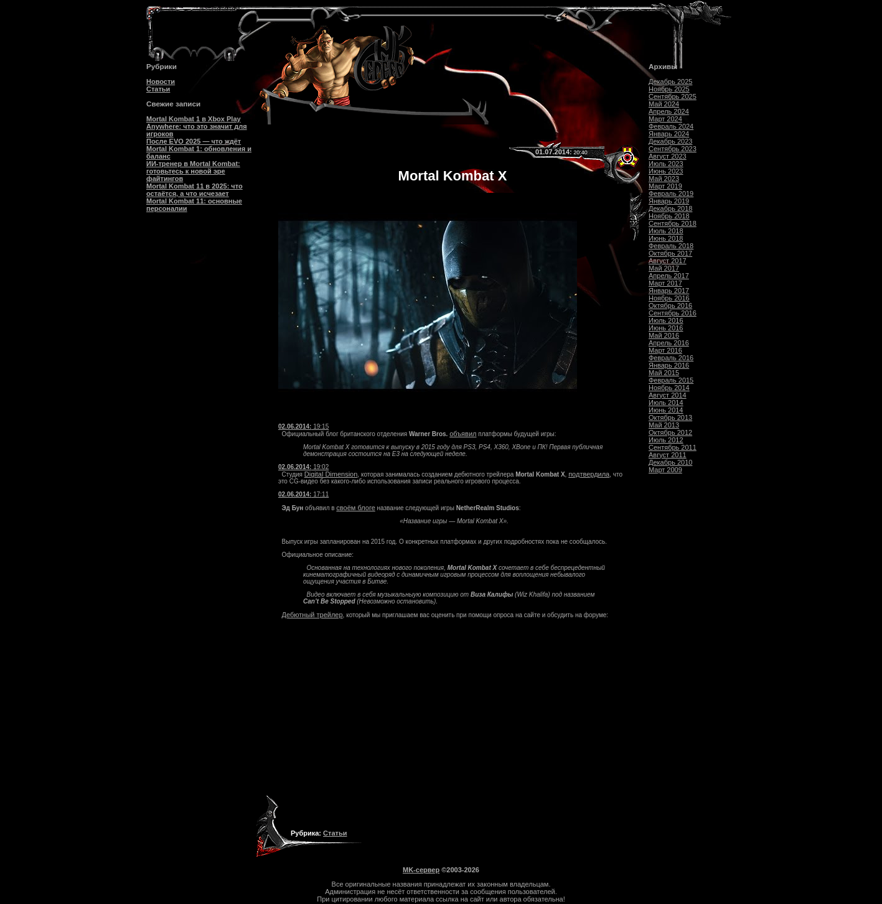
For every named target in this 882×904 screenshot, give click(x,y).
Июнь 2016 (666, 328)
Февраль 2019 (671, 193)
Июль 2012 (666, 440)
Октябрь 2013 (670, 417)
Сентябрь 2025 (673, 96)
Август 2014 (668, 395)
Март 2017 (665, 283)
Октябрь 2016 (670, 305)
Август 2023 (668, 156)
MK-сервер (421, 870)
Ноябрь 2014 (669, 387)
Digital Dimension (331, 474)
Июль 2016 (666, 320)
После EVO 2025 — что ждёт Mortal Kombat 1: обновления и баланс (198, 148)
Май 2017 (664, 268)
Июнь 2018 (666, 238)
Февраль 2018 (671, 245)
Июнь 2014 (666, 410)
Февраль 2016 (671, 357)
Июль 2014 (666, 402)
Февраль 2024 (671, 126)
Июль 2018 (666, 231)
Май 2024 (664, 104)
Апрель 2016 (669, 343)
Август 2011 (668, 455)
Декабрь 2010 (670, 462)
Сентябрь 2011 (673, 447)
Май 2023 (664, 178)
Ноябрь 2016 (669, 298)
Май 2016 (664, 335)
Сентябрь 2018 (673, 223)
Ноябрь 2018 (669, 216)
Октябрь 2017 (670, 253)
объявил (462, 433)
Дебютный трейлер (312, 614)
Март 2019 (665, 186)
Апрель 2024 (669, 111)
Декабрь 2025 (670, 81)
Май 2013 (664, 425)
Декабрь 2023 (670, 141)
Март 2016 (665, 350)
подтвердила (588, 474)
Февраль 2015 (671, 380)
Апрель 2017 (669, 275)
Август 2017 (668, 260)
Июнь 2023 (666, 171)
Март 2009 (665, 469)
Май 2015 (664, 372)
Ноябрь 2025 (669, 89)
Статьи (158, 89)
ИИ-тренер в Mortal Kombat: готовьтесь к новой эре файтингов (193, 171)
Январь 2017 (669, 290)
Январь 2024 (669, 133)
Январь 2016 (669, 365)
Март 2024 (665, 119)
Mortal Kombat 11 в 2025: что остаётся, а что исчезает (194, 189)
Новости (160, 81)
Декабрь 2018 (670, 208)
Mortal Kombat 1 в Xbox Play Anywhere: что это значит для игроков (196, 126)
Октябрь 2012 (670, 432)
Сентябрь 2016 (673, 313)
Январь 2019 (669, 201)
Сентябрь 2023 (673, 148)
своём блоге (355, 507)
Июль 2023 (666, 163)
